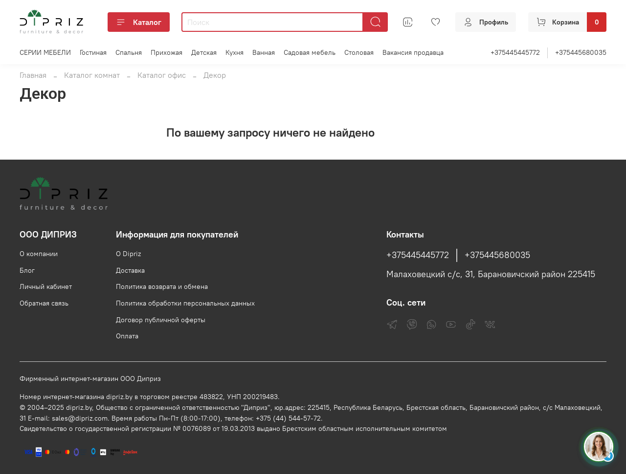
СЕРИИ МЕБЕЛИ (45, 52)
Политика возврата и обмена (162, 286)
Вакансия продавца (413, 52)
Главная (33, 75)
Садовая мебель (309, 52)
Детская (204, 52)
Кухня (234, 52)
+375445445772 (515, 52)
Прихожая (166, 52)
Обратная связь (44, 303)
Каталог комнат (92, 75)
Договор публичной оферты (160, 319)
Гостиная (93, 52)
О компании (39, 253)
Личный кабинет (46, 286)
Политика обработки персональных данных (185, 303)
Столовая (359, 52)
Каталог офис (161, 75)
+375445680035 (580, 52)
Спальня (128, 52)
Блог (27, 270)
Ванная (263, 52)
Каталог (138, 22)
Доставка (130, 270)
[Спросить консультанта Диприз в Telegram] (598, 446)
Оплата (127, 336)
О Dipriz (128, 253)
